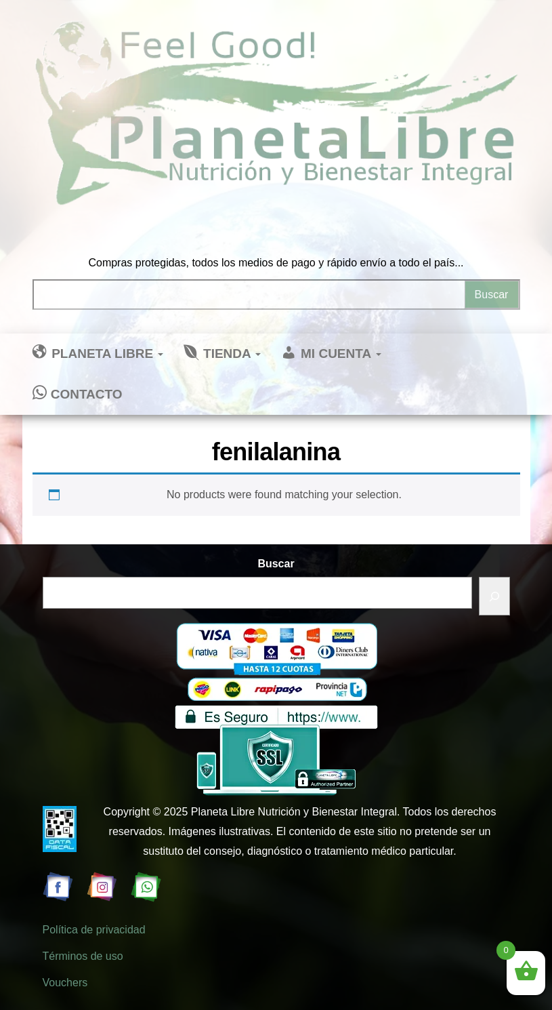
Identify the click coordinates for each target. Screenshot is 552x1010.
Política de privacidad (94, 929)
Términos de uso (83, 956)
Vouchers (65, 982)
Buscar (275, 563)
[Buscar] (494, 596)
